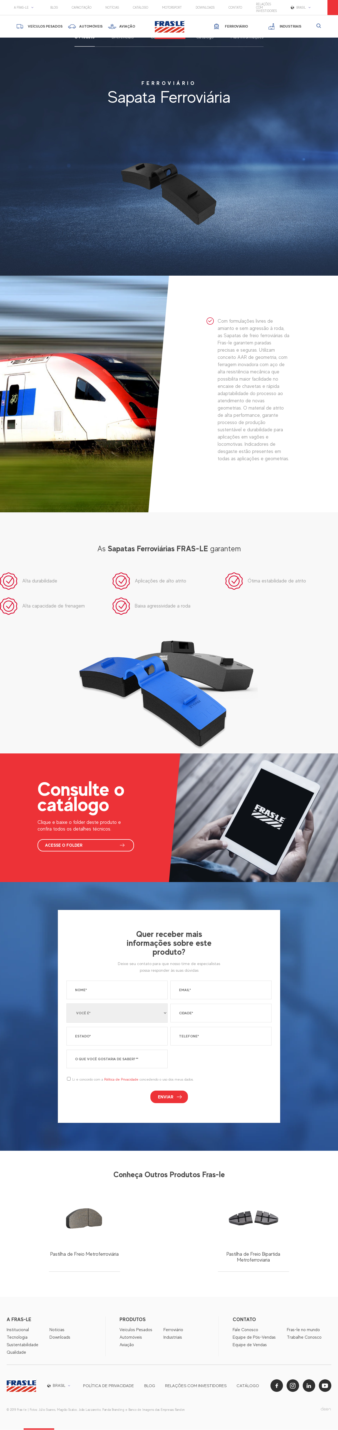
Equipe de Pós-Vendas (254, 1337)
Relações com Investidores (266, 8)
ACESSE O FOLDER (64, 845)
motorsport (172, 7)
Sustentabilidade (22, 1345)
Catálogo (140, 7)
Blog (54, 7)
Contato (235, 7)
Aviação (127, 1345)
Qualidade (16, 1352)
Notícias (112, 7)
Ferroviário (173, 1330)
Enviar (165, 1097)
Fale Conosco (245, 1330)
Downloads (205, 7)
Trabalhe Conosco (304, 1337)
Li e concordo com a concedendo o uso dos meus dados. (132, 1080)
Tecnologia (17, 1337)
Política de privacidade (108, 1386)
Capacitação (81, 7)
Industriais (172, 1337)
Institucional (18, 1330)
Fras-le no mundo (303, 1330)
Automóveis (131, 1337)
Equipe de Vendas (250, 1345)
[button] (25, 7)
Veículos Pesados (136, 1330)
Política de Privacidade (121, 1080)
